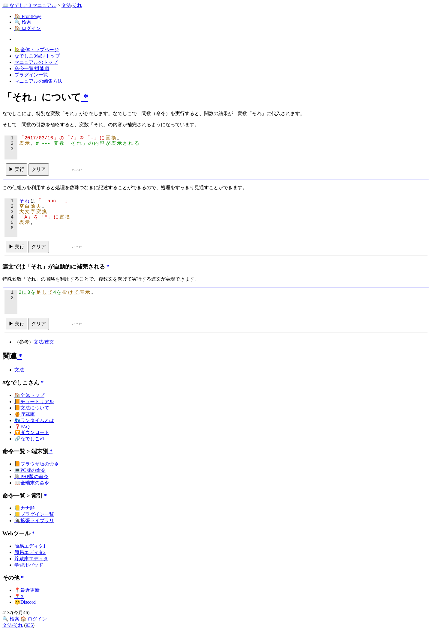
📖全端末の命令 (31, 482)
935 (29, 625)
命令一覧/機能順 (31, 68)
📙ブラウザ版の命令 (36, 463)
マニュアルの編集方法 (38, 81)
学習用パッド (28, 564)
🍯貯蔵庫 (24, 414)
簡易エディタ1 (30, 546)
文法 (66, 5)
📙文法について (31, 407)
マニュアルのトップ (36, 62)
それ (77, 5)
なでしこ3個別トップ (37, 55)
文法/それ (12, 625)
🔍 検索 (22, 22)
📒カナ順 (24, 507)
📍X (19, 596)
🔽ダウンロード (31, 432)
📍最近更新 (27, 590)
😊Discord (25, 602)
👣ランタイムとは (34, 420)
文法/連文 (44, 341)
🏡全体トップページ (36, 49)
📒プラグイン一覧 (34, 514)
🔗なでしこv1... (31, 438)
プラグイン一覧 (31, 74)
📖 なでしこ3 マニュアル (29, 5)
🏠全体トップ (29, 395)
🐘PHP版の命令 (31, 476)
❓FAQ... (23, 426)
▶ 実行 (16, 169)
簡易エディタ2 (30, 552)
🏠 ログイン (27, 28)
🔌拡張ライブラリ (34, 520)
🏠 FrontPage (27, 16)
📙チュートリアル (34, 401)
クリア (39, 169)
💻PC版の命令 (30, 470)
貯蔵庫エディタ (31, 558)
